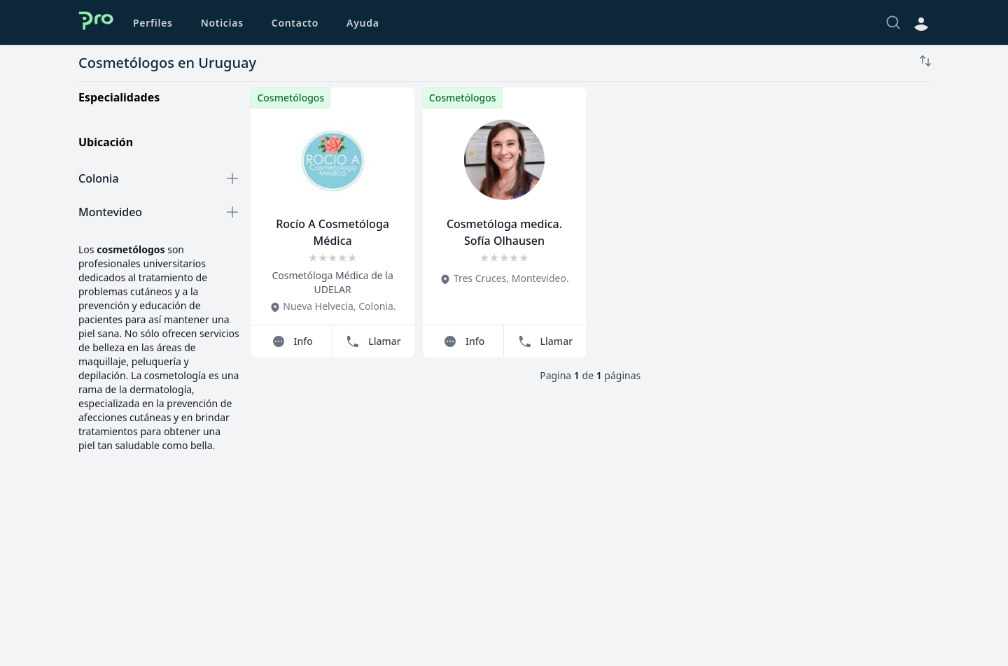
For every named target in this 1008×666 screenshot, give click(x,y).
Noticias (222, 22)
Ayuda (362, 22)
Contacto (295, 22)
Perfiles (153, 22)
